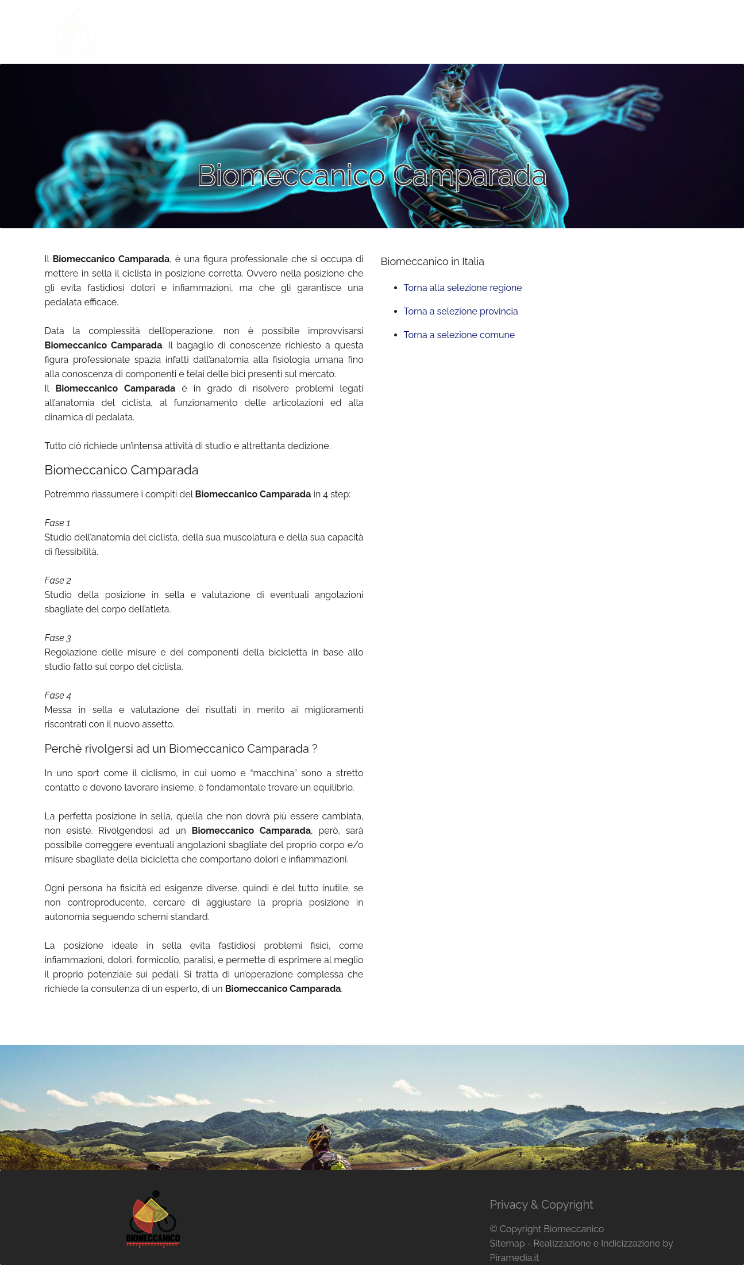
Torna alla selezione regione (463, 287)
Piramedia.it (514, 1257)
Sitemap (507, 1243)
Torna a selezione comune (459, 334)
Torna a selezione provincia (461, 311)
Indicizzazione (630, 1243)
